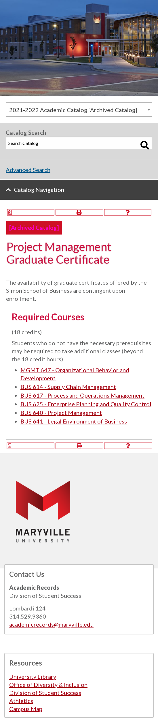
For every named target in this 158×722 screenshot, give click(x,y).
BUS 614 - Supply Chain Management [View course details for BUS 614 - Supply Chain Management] (68, 386)
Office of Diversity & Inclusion (48, 684)
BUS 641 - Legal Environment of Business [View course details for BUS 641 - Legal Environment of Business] (73, 421)
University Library (32, 676)
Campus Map (25, 708)
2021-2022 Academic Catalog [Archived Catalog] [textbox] (73, 109)
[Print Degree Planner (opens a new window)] (30, 212)
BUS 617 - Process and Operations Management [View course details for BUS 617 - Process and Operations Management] (82, 395)
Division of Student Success (45, 692)
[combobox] (79, 109)
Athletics (21, 700)
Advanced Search (28, 169)
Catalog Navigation (39, 189)
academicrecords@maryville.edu (51, 624)
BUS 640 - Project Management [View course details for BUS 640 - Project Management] (61, 412)
